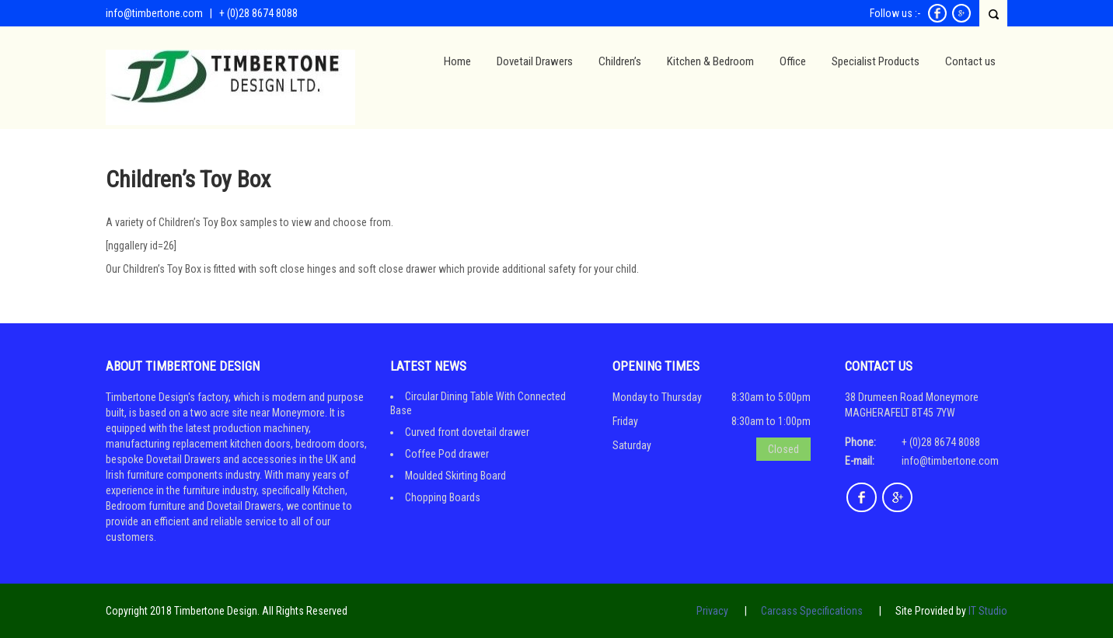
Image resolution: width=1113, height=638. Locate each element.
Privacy (712, 611)
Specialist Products (875, 61)
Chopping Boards (442, 497)
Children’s (619, 61)
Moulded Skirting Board (455, 475)
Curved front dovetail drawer (467, 432)
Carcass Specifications (812, 611)
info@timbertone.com (154, 13)
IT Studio (987, 611)
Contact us (970, 61)
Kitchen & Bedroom (710, 61)
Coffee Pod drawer (447, 454)
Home (457, 61)
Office (793, 61)
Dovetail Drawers (535, 61)
